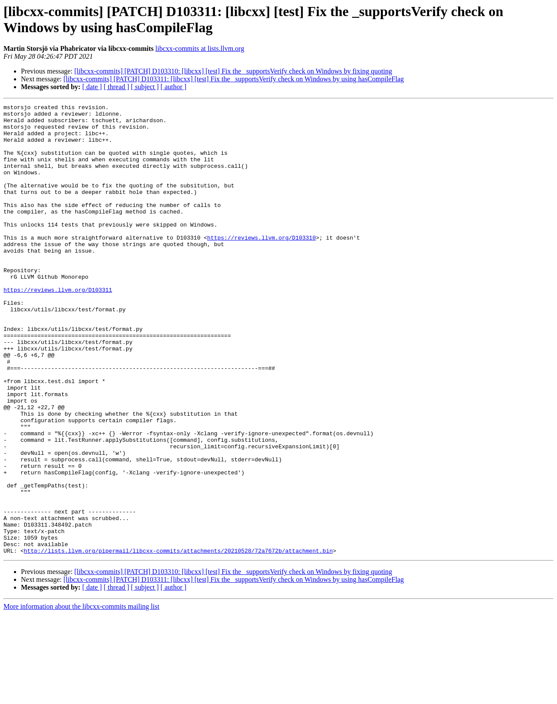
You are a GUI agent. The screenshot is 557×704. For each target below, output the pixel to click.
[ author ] (174, 86)
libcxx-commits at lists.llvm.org (199, 48)
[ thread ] (116, 86)
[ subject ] (145, 86)
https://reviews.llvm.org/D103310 (261, 265)
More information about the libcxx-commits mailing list (81, 696)
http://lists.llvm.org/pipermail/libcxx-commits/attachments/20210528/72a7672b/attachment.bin (178, 640)
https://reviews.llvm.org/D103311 (57, 327)
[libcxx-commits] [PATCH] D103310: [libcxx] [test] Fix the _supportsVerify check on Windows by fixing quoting (233, 71)
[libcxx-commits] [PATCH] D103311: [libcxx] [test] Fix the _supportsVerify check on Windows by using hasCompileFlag (234, 79)
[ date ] (92, 86)
